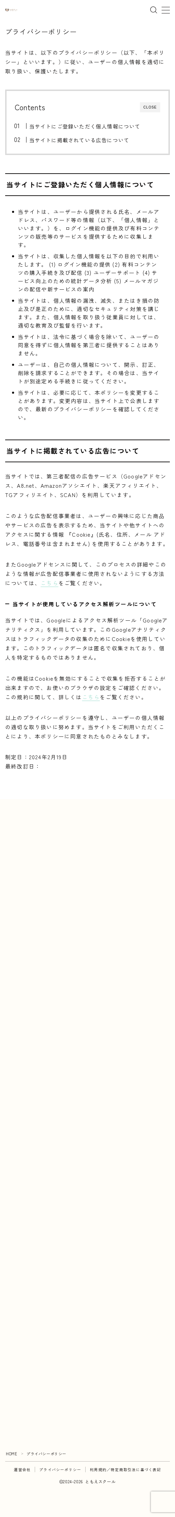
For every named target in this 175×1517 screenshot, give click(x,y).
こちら (49, 583)
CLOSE (150, 107)
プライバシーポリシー (60, 1469)
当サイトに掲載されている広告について (79, 140)
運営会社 (22, 1469)
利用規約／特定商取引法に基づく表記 (125, 1469)
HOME (11, 1453)
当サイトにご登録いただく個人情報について (84, 126)
